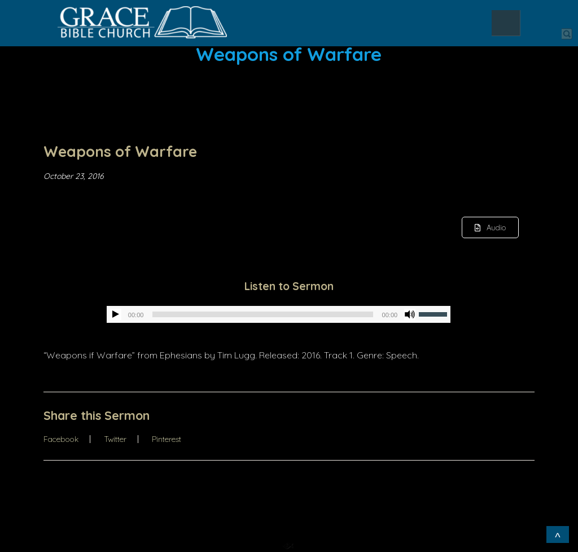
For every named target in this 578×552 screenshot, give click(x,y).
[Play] (115, 314)
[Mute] (409, 314)
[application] (278, 314)
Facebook (60, 439)
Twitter (115, 439)
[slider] (262, 314)
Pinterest (166, 439)
